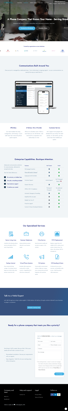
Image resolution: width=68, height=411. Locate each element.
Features (26, 2)
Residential (6, 399)
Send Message (59, 374)
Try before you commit (12, 187)
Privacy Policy (56, 367)
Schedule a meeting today (34, 307)
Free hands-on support (12, 184)
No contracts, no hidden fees (14, 177)
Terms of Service (41, 369)
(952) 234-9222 (61, 3)
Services (40, 2)
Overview (19, 2)
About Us (6, 396)
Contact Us (22, 394)
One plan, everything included (14, 180)
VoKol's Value (33, 2)
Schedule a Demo (43, 28)
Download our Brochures (27, 28)
